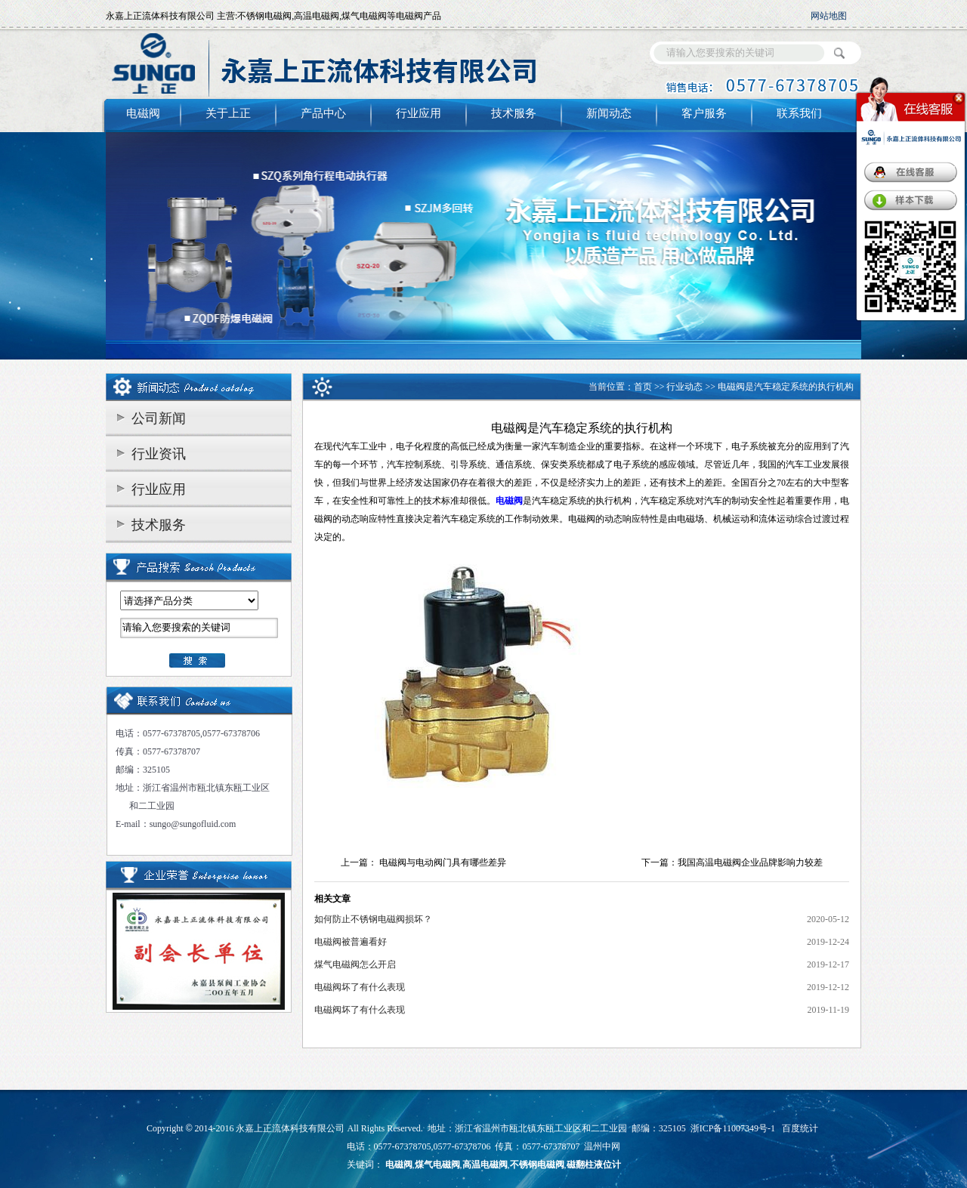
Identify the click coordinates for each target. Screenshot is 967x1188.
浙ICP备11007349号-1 (732, 1128)
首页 (643, 386)
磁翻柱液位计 (594, 1164)
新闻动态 (609, 113)
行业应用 (418, 113)
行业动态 (684, 386)
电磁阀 (143, 113)
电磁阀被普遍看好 (350, 942)
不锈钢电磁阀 (537, 1164)
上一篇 (354, 862)
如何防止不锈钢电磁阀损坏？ (373, 919)
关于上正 (228, 113)
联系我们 (799, 113)
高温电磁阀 (485, 1164)
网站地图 (829, 16)
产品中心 (323, 113)
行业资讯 (158, 453)
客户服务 (704, 113)
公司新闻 (158, 418)
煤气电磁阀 (437, 1164)
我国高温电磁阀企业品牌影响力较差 (750, 862)
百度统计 (800, 1128)
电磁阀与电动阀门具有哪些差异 (442, 862)
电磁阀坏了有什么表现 (359, 987)
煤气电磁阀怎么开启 (355, 964)
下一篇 (655, 862)
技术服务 (513, 113)
